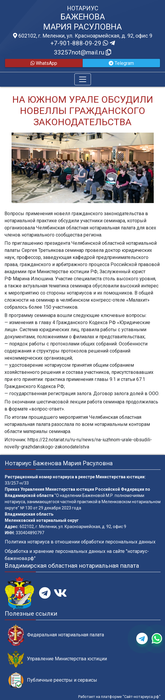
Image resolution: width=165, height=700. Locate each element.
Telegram (121, 63)
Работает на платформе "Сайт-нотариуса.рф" (119, 696)
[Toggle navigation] (82, 79)
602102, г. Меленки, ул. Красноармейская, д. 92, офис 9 (82, 36)
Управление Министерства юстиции (57, 659)
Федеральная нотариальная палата (56, 635)
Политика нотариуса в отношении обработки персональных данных (80, 542)
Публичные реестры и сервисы (52, 680)
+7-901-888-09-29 (82, 43)
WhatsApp (44, 63)
